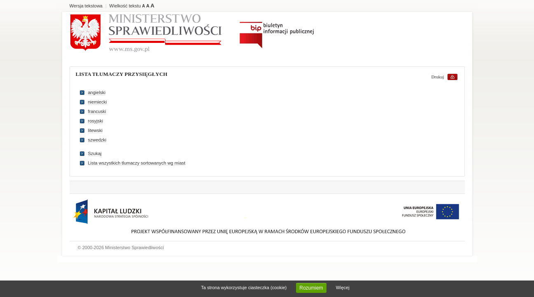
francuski (97, 111)
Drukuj (437, 76)
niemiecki (97, 101)
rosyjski (95, 120)
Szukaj (95, 153)
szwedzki (97, 139)
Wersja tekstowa (86, 5)
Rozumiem (311, 288)
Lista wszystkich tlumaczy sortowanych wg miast (137, 162)
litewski (95, 130)
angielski (97, 92)
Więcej (343, 287)
